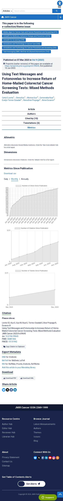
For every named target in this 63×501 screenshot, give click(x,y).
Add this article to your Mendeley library (18, 367)
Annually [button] (25, 179)
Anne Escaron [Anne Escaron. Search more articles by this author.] (48, 100)
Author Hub (7, 424)
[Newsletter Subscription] (31, 484)
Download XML (27, 378)
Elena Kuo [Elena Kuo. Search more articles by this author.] (21, 98)
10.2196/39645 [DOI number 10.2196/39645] (11, 336)
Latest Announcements (44, 424)
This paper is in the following (18, 25)
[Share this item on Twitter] (7, 390)
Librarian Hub (8, 436)
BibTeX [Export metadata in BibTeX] (5, 360)
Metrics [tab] (31, 127)
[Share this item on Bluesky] (3, 390)
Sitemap (6, 465)
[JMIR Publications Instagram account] (53, 457)
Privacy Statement (10, 457)
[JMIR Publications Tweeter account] (39, 457)
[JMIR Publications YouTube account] (50, 457)
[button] (60, 3)
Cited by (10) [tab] (31, 118)
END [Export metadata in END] (4, 357)
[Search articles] (56, 11)
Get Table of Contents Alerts (17, 477)
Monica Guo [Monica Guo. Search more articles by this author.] (32, 98)
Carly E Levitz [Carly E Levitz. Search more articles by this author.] (8, 98)
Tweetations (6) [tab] (31, 123)
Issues (37, 436)
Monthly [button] (14, 179)
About (5, 452)
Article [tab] (31, 109)
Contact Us (7, 461)
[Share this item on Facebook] (11, 390)
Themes (37, 432)
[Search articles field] (32, 11)
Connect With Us (42, 452)
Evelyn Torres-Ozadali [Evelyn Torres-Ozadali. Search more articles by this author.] (12, 100)
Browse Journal (42, 419)
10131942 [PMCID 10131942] (12, 342)
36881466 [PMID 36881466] (11, 339)
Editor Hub (7, 428)
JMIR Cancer (8, 17)
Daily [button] (6, 179)
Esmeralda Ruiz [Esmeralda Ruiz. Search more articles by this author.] (47, 98)
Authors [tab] (31, 114)
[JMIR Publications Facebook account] (42, 457)
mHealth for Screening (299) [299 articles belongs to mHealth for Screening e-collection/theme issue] (13, 40)
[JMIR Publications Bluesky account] (35, 457)
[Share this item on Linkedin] (15, 390)
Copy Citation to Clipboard (14, 347)
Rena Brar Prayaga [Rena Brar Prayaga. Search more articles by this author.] (32, 100)
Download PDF (10, 378)
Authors (37, 428)
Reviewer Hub (8, 432)
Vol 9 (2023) (38, 60)
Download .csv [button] (10, 173)
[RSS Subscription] (57, 457)
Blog (36, 441)
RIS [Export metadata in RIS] (3, 364)
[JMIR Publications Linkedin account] (46, 457)
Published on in (23, 60)
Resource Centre (11, 419)
